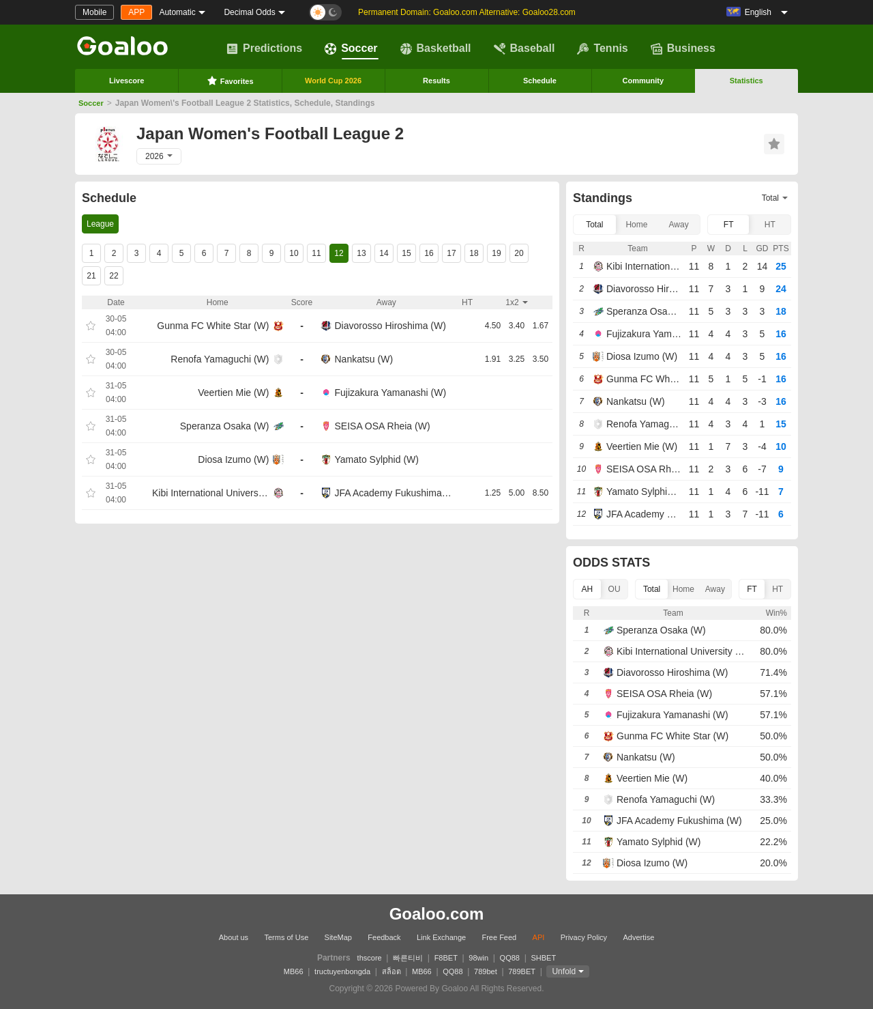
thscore (369, 958)
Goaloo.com (436, 914)
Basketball (435, 48)
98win (478, 958)
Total (594, 224)
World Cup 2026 (333, 80)
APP (136, 12)
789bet (485, 971)
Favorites (230, 80)
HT (770, 224)
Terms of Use (286, 937)
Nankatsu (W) (364, 359)
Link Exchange (441, 937)
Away (679, 224)
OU (614, 589)
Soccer (351, 48)
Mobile (94, 12)
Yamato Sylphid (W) (377, 459)
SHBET (543, 958)
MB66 (294, 971)
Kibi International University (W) (210, 492)
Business (683, 48)
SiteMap (338, 937)
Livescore (126, 80)
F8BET (446, 958)
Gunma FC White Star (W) (213, 325)
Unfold (564, 971)
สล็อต (391, 971)
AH (587, 589)
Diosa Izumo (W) (233, 459)
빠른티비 (408, 958)
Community (643, 80)
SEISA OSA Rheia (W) (382, 426)
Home (636, 224)
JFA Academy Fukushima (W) (393, 492)
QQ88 (510, 958)
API (539, 937)
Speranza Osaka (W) (224, 426)
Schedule (540, 80)
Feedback (384, 937)
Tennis (602, 48)
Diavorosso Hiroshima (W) (390, 325)
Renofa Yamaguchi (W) (220, 359)
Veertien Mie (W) (233, 392)
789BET (521, 971)
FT (729, 224)
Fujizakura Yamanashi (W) (391, 392)
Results (436, 80)
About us (233, 937)
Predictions (264, 48)
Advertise (638, 937)
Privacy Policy (584, 937)
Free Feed (499, 937)
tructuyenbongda (342, 971)
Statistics (746, 80)
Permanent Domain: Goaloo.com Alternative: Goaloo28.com (467, 12)
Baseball (524, 48)
